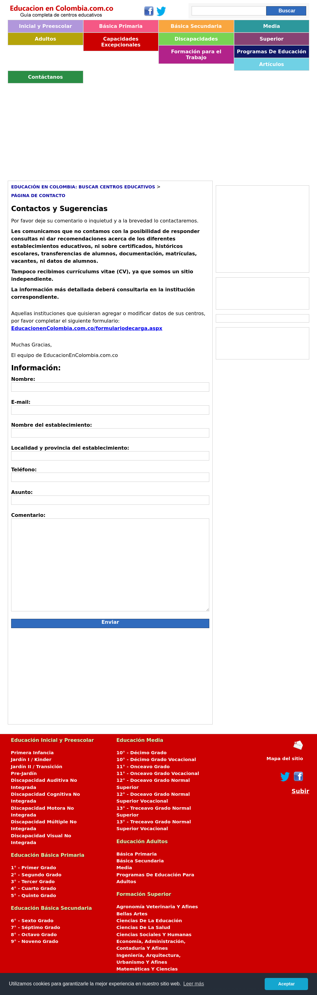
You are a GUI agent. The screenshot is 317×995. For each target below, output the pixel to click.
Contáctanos (45, 77)
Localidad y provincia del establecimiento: (70, 448)
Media (271, 26)
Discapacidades (196, 39)
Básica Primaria (121, 26)
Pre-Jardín (24, 773)
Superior (272, 39)
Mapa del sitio (285, 758)
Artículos (271, 64)
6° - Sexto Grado (32, 920)
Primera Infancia (32, 752)
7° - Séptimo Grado (35, 927)
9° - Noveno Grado (34, 941)
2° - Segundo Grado (36, 875)
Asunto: (22, 492)
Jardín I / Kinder (31, 759)
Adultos (45, 39)
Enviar (110, 622)
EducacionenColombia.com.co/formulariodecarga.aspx (86, 328)
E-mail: (20, 402)
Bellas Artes (132, 914)
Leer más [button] (193, 983)
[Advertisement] (158, 129)
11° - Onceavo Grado (143, 766)
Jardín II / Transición (36, 766)
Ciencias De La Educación (149, 920)
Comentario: (28, 515)
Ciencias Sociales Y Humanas (154, 934)
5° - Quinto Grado (33, 895)
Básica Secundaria (196, 26)
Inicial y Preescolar (45, 26)
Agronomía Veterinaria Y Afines (157, 906)
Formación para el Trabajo (196, 54)
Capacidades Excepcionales (121, 42)
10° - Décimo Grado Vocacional (156, 759)
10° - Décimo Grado (141, 752)
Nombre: (23, 379)
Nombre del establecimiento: (51, 425)
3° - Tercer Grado (33, 881)
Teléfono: (24, 470)
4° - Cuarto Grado (33, 888)
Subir (300, 791)
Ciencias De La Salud (143, 927)
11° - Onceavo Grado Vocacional (157, 773)
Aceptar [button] (286, 983)
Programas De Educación (271, 52)
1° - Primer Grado (33, 867)
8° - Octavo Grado (34, 934)
